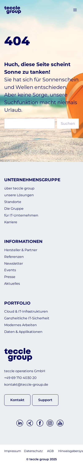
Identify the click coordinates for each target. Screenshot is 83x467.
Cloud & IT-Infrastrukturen (26, 311)
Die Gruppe (14, 209)
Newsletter (13, 263)
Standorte (12, 202)
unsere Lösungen (19, 195)
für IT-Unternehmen (21, 215)
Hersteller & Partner (20, 250)
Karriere (10, 222)
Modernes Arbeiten (20, 325)
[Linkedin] (20, 423)
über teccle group (19, 188)
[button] (17, 400)
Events (10, 270)
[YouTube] (60, 423)
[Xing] (30, 423)
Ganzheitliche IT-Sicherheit (26, 318)
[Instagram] (50, 423)
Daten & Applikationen (23, 332)
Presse (9, 277)
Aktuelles (12, 284)
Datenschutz (33, 451)
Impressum (12, 451)
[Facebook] (40, 423)
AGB (50, 451)
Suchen (68, 123)
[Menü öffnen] (75, 10)
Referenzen (14, 257)
